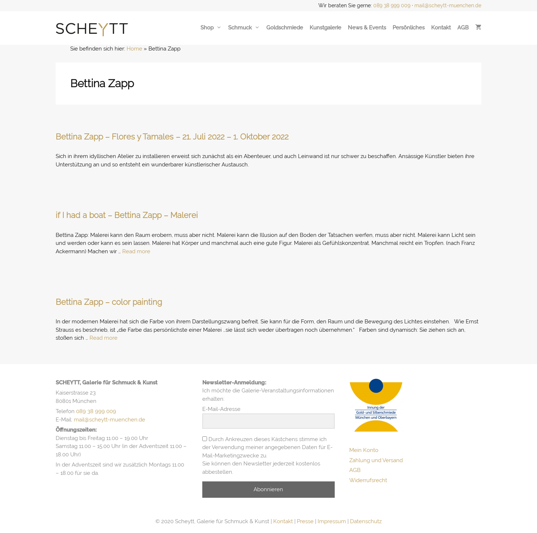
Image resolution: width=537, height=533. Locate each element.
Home (134, 48)
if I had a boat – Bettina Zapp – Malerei (127, 215)
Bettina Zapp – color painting (109, 302)
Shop (211, 27)
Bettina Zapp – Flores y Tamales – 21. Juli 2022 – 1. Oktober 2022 (172, 136)
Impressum (332, 521)
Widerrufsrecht (368, 480)
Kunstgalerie (325, 27)
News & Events (367, 27)
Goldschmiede (284, 27)
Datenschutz (366, 521)
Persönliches (409, 27)
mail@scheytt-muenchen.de (447, 5)
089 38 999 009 (391, 5)
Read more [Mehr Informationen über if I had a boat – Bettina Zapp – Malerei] (136, 251)
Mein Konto (363, 450)
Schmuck (244, 27)
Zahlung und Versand (376, 460)
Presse (305, 521)
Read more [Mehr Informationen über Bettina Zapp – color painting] (104, 338)
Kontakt (441, 27)
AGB (463, 27)
